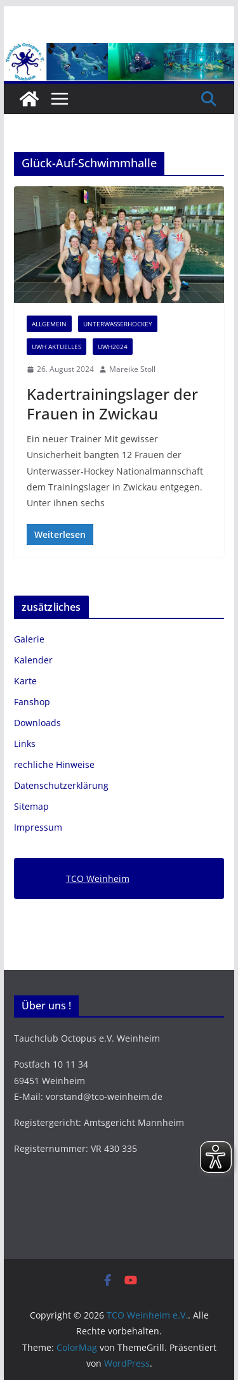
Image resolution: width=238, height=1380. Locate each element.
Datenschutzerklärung (61, 785)
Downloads (37, 723)
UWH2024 (113, 346)
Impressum (38, 827)
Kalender (33, 660)
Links (25, 744)
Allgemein (49, 323)
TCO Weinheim (97, 878)
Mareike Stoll (132, 369)
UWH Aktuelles (56, 346)
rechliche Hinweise (54, 764)
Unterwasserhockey (117, 323)
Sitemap (31, 806)
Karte (25, 681)
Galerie (29, 639)
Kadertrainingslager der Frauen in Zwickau (112, 403)
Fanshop (32, 702)
